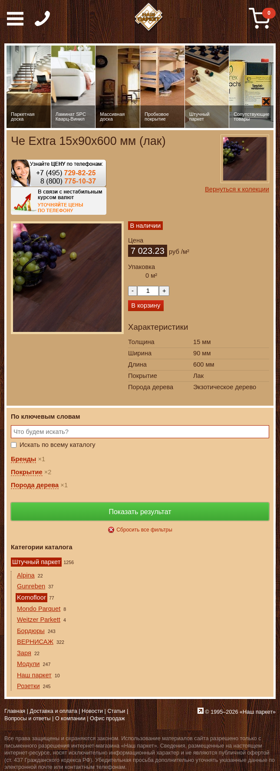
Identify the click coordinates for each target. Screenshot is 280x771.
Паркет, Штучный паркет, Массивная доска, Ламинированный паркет (149, 17)
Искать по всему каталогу (58, 444)
